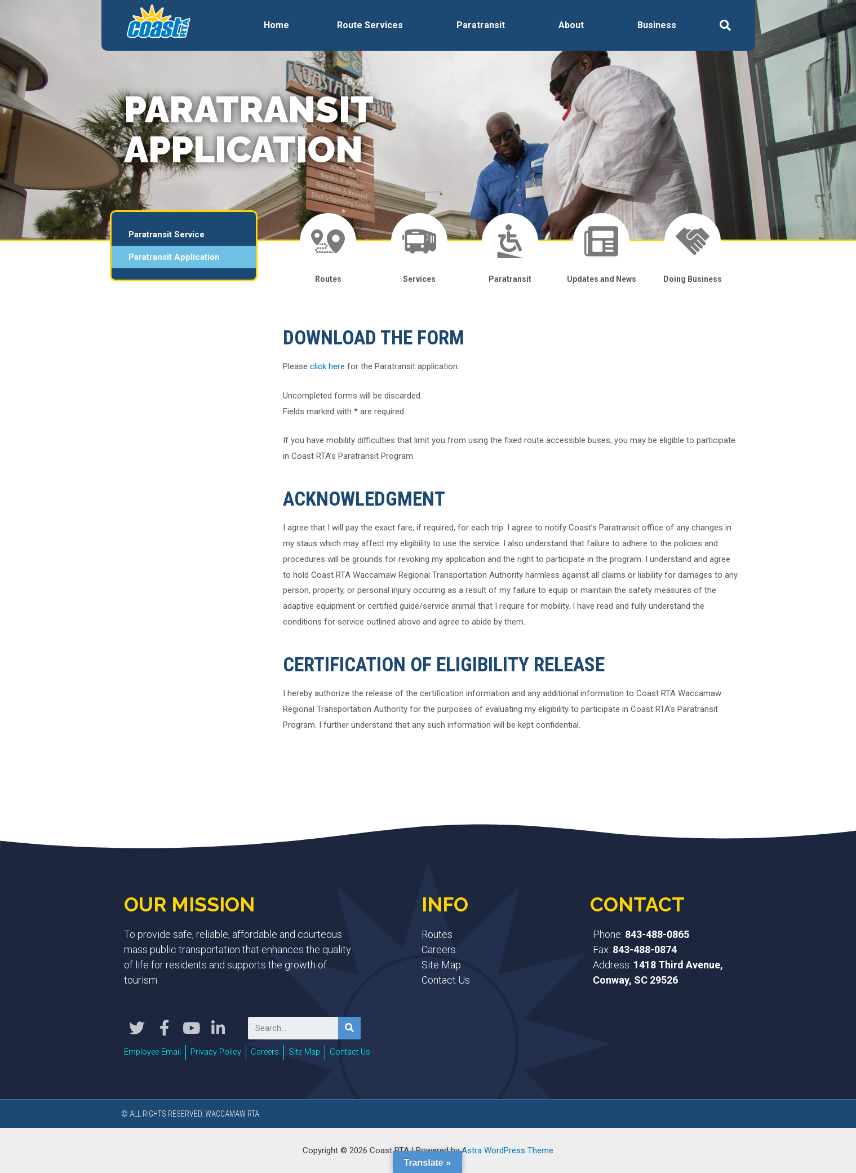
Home (276, 25)
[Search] (349, 1028)
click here (327, 366)
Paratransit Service (166, 234)
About (571, 25)
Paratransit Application (174, 257)
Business (656, 25)
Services (419, 279)
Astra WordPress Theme (507, 1150)
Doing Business (692, 279)
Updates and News (601, 279)
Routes (328, 279)
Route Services (370, 25)
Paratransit (480, 25)
